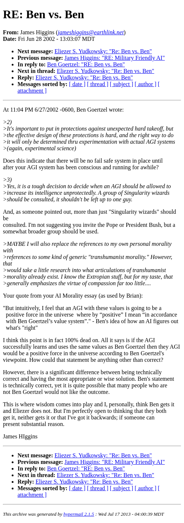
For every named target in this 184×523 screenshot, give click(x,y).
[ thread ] (97, 84)
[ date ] (77, 84)
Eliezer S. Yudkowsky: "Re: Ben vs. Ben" (103, 51)
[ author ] (146, 84)
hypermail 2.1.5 (79, 514)
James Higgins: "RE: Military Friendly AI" (115, 58)
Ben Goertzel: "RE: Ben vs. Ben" (86, 64)
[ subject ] (121, 84)
